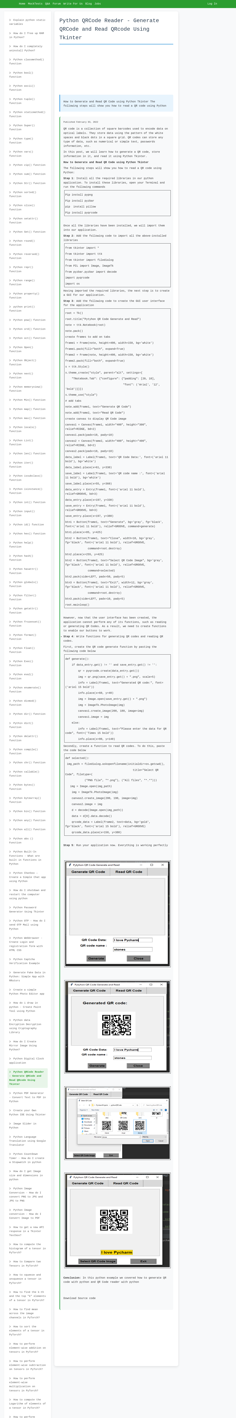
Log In (212, 3)
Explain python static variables (27, 22)
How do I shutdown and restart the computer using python (27, 894)
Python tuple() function (22, 101)
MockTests (35, 3)
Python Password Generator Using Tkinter (26, 909)
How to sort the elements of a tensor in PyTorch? (26, 1330)
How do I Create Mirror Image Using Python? (23, 1045)
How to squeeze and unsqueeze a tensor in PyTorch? (25, 1279)
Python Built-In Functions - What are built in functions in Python (25, 858)
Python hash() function (21, 558)
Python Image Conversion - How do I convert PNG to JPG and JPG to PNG (26, 1194)
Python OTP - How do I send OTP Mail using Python (27, 925)
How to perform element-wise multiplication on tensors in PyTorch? (23, 1384)
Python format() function (22, 637)
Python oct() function (27, 338)
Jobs (97, 3)
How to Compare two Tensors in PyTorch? (25, 1263)
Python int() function (27, 502)
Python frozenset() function (25, 623)
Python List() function (21, 442)
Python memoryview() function (25, 388)
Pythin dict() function (21, 725)
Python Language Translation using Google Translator (27, 1141)
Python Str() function (27, 183)
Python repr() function (21, 269)
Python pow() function (27, 320)
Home (22, 3)
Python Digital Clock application (26, 1060)
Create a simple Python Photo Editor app (26, 991)
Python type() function (21, 140)
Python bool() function (21, 74)
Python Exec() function (21, 663)
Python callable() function (24, 773)
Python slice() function (22, 207)
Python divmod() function (22, 702)
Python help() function (21, 544)
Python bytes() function (22, 786)
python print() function (22, 308)
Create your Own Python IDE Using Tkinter (27, 1112)
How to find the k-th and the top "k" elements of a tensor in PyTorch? (27, 1296)
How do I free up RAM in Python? (26, 35)
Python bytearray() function (25, 800)
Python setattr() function (23, 220)
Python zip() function (27, 165)
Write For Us (73, 3)
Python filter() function (22, 597)
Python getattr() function (23, 610)
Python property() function (24, 295)
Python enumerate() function (25, 689)
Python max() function (27, 418)
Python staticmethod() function (27, 114)
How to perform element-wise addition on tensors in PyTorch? (27, 1348)
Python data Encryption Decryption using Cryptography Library (25, 1026)
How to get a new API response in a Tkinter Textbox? (26, 1231)
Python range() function (22, 282)
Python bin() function (27, 811)
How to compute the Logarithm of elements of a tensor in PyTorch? (27, 1403)
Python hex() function (27, 533)
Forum (57, 3)
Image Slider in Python (22, 1125)
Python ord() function (27, 329)
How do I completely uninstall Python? (25, 48)
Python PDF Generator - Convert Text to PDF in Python (27, 1097)
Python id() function (26, 524)
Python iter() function (21, 464)
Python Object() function (22, 362)
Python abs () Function (21, 840)
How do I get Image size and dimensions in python (26, 1175)
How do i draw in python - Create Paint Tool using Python (25, 1007)
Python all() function (27, 829)
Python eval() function (21, 676)
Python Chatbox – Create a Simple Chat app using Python (27, 877)
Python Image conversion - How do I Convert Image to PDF (25, 1214)
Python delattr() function (23, 738)
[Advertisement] (116, 71)
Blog (88, 3)
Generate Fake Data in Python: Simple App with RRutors (27, 976)
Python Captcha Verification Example (24, 961)
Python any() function (27, 820)
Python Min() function (27, 400)
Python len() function (27, 453)
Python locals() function (22, 429)
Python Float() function (22, 650)
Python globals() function (23, 584)
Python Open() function (21, 349)
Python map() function (27, 409)
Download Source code (79, 1298)
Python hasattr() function (23, 571)
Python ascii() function (22, 87)
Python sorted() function (22, 194)
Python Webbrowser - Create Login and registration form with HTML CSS (26, 944)
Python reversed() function (24, 256)
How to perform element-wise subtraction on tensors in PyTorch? (27, 1365)
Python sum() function (27, 174)
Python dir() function (27, 714)
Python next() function (21, 375)
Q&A (47, 3)
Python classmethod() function (26, 61)
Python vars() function (21, 153)
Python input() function (22, 513)
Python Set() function (27, 231)
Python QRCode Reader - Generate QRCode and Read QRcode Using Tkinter (26, 1078)
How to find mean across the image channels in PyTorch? (24, 1313)
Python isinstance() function (25, 491)
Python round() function (22, 242)
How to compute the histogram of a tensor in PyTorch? (27, 1248)
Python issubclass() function (25, 477)
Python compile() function (23, 751)
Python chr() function (27, 762)
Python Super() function (22, 127)
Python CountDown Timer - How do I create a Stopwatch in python (26, 1158)
